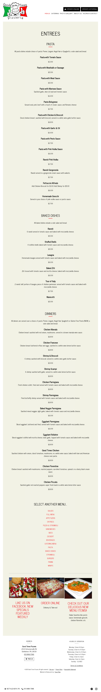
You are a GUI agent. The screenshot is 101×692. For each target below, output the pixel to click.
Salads (50, 512)
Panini (50, 564)
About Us (78, 13)
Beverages (50, 542)
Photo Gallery (66, 13)
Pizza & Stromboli (50, 527)
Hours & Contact (90, 13)
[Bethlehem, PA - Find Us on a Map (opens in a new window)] (12, 689)
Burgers (50, 560)
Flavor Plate (57, 672)
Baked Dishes (50, 553)
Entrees (50, 523)
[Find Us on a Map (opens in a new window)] (29, 661)
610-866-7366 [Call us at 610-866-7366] (29, 656)
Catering (55, 13)
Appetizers (50, 520)
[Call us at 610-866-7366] (27, 689)
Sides (51, 534)
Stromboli (50, 556)
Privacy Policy (59, 669)
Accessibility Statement (70, 669)
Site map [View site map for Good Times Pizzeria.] (51, 669)
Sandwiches (50, 531)
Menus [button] (47, 13)
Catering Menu (50, 545)
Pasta (50, 549)
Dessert (50, 538)
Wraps (50, 567)
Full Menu (50, 516)
